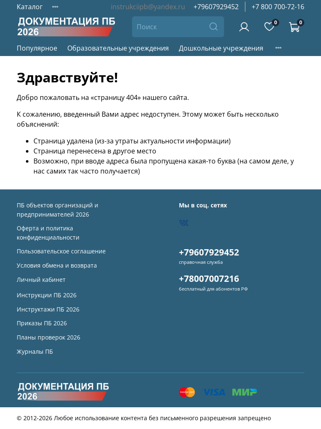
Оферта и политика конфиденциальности (48, 232)
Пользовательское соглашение (61, 251)
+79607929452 (216, 6)
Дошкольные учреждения (221, 48)
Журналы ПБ (35, 351)
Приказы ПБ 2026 (42, 323)
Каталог (30, 6)
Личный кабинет (41, 279)
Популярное (37, 48)
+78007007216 (209, 278)
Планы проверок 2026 (48, 337)
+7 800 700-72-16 (278, 6)
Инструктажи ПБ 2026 (48, 309)
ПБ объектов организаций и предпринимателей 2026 (57, 209)
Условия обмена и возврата (57, 265)
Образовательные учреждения (118, 48)
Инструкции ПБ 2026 (46, 295)
